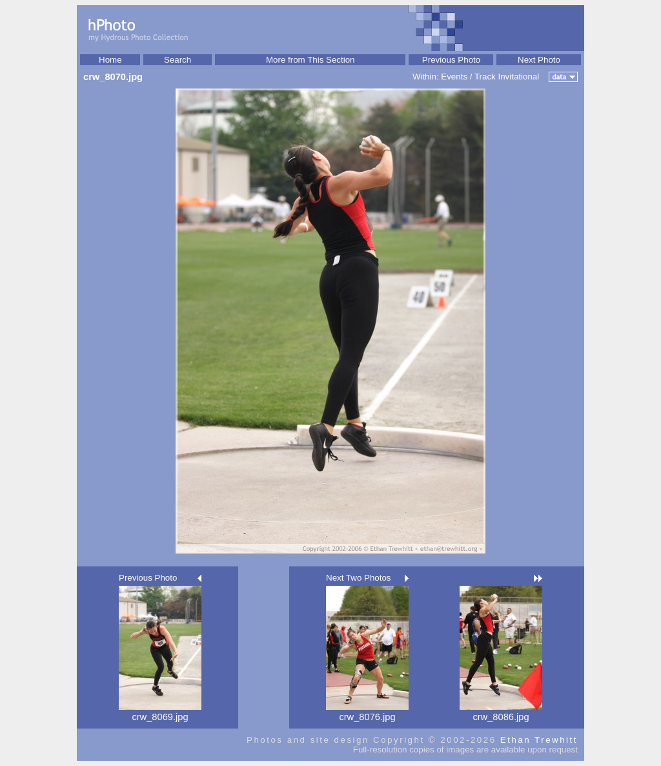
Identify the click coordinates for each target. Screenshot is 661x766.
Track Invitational (506, 76)
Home (110, 60)
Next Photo (539, 60)
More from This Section (310, 60)
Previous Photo (451, 60)
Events (454, 76)
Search (177, 60)
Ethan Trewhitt (539, 740)
